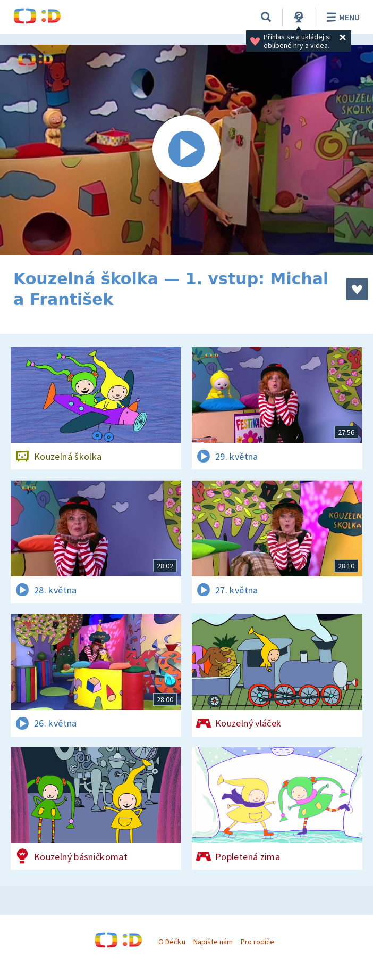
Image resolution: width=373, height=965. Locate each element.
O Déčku (171, 941)
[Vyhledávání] (266, 17)
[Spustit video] (186, 150)
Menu (341, 17)
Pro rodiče (257, 941)
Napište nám (213, 941)
